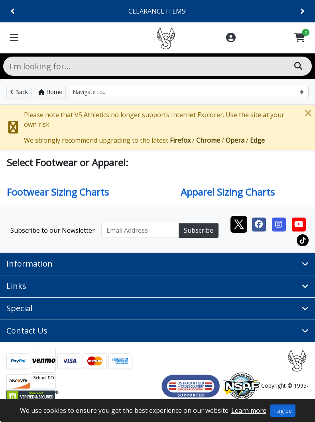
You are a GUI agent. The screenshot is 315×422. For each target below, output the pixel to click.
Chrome (208, 140)
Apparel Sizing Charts (228, 191)
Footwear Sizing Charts (58, 191)
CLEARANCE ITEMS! (157, 11)
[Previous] (13, 11)
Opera (235, 140)
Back (19, 92)
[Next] (302, 11)
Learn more (248, 410)
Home (50, 92)
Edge (257, 140)
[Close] (308, 113)
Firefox (180, 140)
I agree (283, 410)
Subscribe (198, 230)
